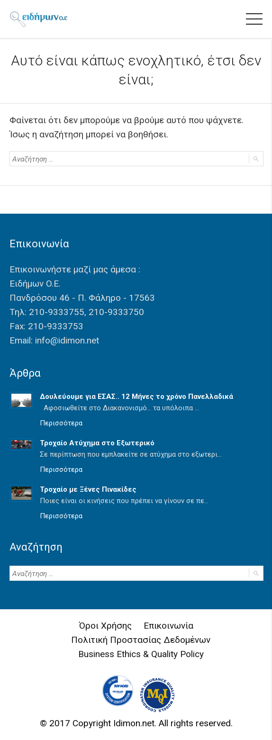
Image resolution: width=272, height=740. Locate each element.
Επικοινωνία (168, 625)
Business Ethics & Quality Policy (141, 654)
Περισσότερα (61, 423)
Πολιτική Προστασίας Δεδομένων (140, 639)
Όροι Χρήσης (105, 625)
